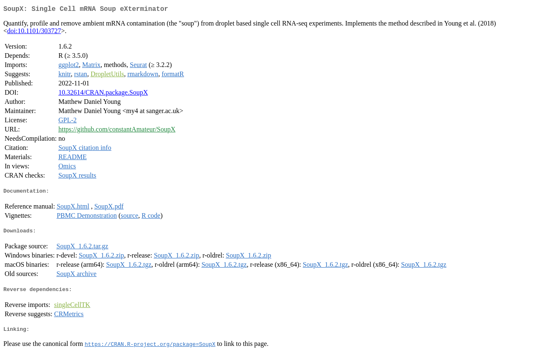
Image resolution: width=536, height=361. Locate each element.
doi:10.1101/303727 (34, 32)
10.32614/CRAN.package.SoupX (103, 94)
